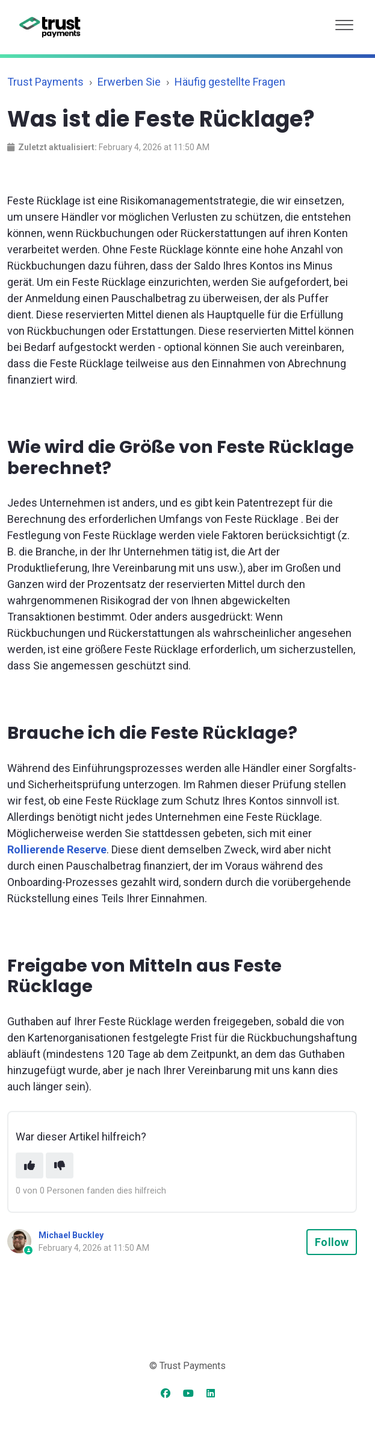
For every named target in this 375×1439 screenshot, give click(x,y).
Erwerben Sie (129, 81)
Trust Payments (45, 81)
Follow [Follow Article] (332, 1242)
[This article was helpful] (29, 1165)
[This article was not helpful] (59, 1165)
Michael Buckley (71, 1235)
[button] (344, 22)
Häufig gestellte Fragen (230, 81)
